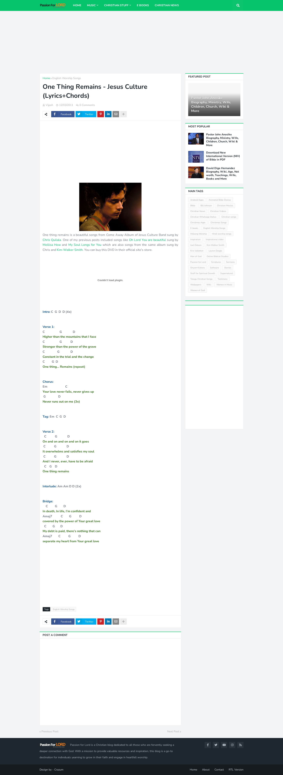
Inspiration (195, 239)
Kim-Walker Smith (70, 250)
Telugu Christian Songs (201, 279)
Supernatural (226, 273)
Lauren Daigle (215, 250)
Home (46, 78)
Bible (192, 205)
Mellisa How (52, 245)
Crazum (58, 769)
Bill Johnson (206, 205)
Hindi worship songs (221, 233)
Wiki (209, 284)
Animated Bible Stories (220, 199)
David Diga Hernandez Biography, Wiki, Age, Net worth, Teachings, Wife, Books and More (222, 174)
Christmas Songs (219, 222)
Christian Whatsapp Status (203, 216)
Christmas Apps (197, 222)
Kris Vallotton (196, 250)
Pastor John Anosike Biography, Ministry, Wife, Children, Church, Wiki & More (211, 104)
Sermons (230, 262)
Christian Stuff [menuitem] (116, 5)
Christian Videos (218, 211)
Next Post (173, 731)
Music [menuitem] (91, 5)
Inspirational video (214, 239)
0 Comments (87, 105)
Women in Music (224, 284)
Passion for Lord (198, 262)
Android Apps (196, 199)
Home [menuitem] (77, 5)
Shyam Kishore (197, 267)
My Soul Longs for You (85, 245)
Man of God (195, 256)
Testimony (223, 279)
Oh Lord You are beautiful (147, 240)
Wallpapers (195, 284)
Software (214, 267)
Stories (227, 267)
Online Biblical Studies (217, 256)
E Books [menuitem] (143, 5)
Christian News (197, 211)
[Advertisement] (141, 42)
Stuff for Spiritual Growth (202, 273)
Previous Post (49, 731)
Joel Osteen (195, 245)
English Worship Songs (66, 78)
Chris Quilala (52, 240)
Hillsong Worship (198, 233)
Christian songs (228, 216)
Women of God (197, 290)
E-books (194, 228)
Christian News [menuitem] (167, 5)
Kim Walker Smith (215, 245)
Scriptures (216, 262)
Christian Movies (225, 205)
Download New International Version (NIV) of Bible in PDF (223, 156)
